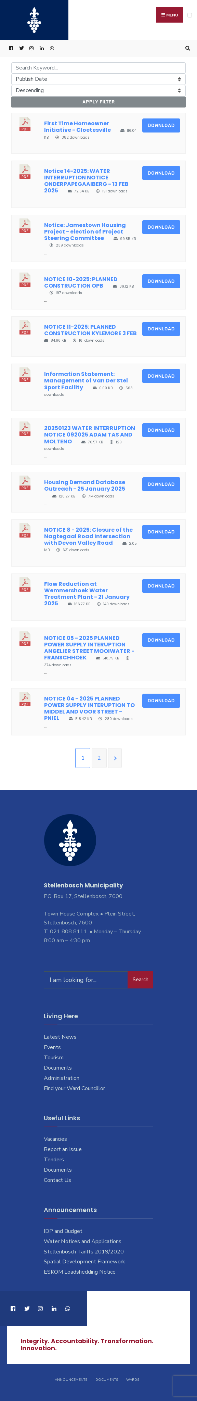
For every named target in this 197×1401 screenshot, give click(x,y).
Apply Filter (98, 102)
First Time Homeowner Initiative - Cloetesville (77, 127)
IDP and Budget (63, 1231)
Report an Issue (63, 1149)
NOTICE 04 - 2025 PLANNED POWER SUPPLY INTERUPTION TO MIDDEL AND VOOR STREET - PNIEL (89, 708)
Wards (132, 1379)
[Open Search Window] (187, 49)
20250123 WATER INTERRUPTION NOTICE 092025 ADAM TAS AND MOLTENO (89, 435)
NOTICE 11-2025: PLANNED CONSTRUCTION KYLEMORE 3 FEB (90, 330)
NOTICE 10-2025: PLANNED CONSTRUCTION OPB (81, 282)
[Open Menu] (189, 15)
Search (140, 979)
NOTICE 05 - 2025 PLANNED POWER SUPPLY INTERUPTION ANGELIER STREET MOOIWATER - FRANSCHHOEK (89, 648)
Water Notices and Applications (82, 1241)
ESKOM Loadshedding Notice (80, 1272)
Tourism (54, 1058)
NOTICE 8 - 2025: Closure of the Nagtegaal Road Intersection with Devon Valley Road (88, 536)
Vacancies (55, 1139)
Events (52, 1047)
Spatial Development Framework (84, 1262)
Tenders (54, 1160)
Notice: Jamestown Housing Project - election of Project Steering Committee (85, 231)
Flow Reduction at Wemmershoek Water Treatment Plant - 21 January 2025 (87, 594)
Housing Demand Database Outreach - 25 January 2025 (84, 486)
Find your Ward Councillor (74, 1088)
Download (161, 125)
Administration (61, 1078)
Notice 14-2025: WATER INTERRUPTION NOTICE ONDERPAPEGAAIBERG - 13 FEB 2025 (86, 181)
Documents (58, 1068)
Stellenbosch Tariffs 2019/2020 (84, 1251)
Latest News (60, 1037)
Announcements (71, 1379)
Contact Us (57, 1180)
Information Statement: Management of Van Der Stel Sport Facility (86, 380)
